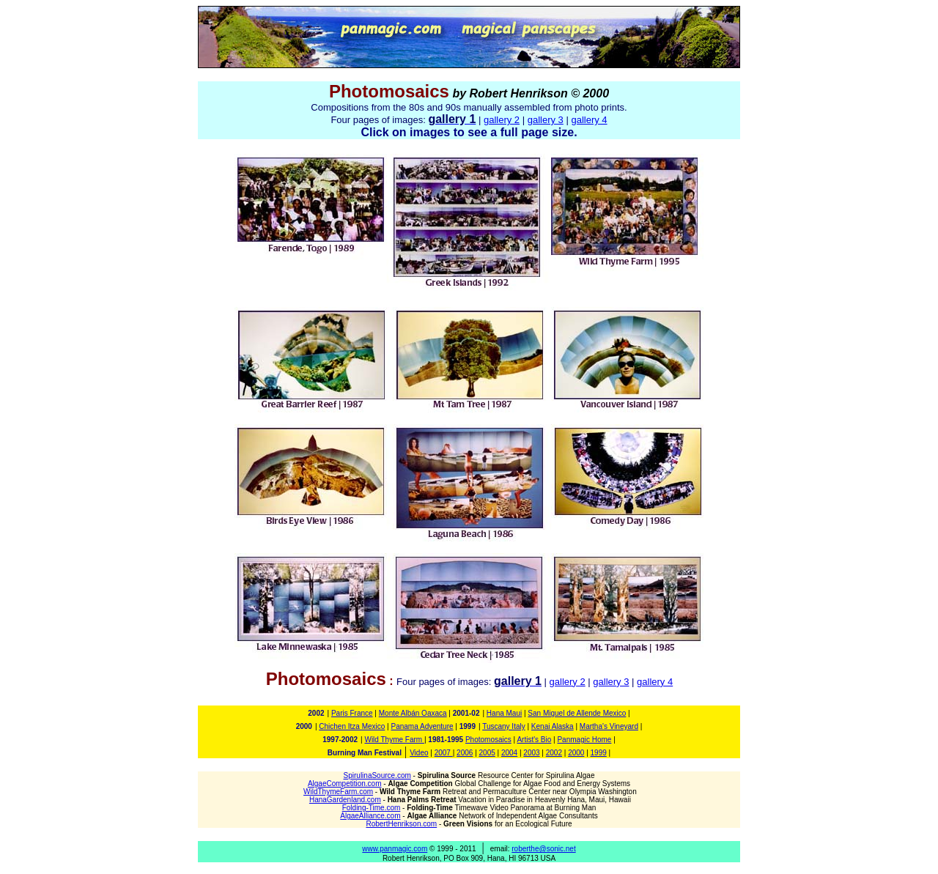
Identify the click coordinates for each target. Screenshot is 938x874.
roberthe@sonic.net (543, 849)
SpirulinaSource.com (377, 775)
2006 (465, 753)
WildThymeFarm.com (338, 792)
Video (419, 753)
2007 (444, 753)
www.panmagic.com (394, 849)
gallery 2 (502, 119)
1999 (599, 753)
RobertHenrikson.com (401, 824)
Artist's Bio (534, 740)
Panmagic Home (584, 740)
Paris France (352, 713)
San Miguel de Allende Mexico (577, 713)
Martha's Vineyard (609, 726)
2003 (531, 753)
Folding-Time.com (371, 808)
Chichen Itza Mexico (352, 726)
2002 (554, 753)
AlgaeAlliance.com (370, 816)
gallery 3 (546, 119)
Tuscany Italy (503, 726)
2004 (509, 753)
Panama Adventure (422, 726)
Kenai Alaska (552, 726)
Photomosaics (488, 740)
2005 (487, 753)
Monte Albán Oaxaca (413, 713)
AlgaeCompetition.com (345, 783)
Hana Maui (504, 713)
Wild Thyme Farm (394, 740)
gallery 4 (589, 119)
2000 (576, 753)
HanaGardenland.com (345, 800)
